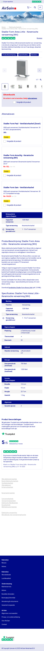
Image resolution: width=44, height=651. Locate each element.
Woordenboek (6, 575)
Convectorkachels (7, 499)
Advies (4, 566)
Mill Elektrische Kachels (9, 507)
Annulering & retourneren (10, 601)
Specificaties (24, 55)
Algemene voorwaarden (9, 613)
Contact (4, 624)
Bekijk (6, 137)
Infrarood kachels (7, 487)
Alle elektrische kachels (9, 479)
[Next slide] (39, 70)
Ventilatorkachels (7, 483)
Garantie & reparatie (8, 605)
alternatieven (32, 98)
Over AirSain (6, 621)
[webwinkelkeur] (7, 633)
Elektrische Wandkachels (10, 503)
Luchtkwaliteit (6, 578)
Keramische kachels (8, 493)
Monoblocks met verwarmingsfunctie (14, 515)
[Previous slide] (4, 70)
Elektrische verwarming (9, 513)
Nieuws (4, 563)
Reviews (39, 38)
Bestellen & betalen (8, 594)
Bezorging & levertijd (8, 598)
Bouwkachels (6, 505)
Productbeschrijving (10, 55)
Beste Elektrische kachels (10, 481)
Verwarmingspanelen (9, 501)
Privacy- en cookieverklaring (11, 617)
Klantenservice (6, 586)
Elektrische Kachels (15, 27)
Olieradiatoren (6, 485)
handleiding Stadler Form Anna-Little (20, 287)
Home (4, 27)
